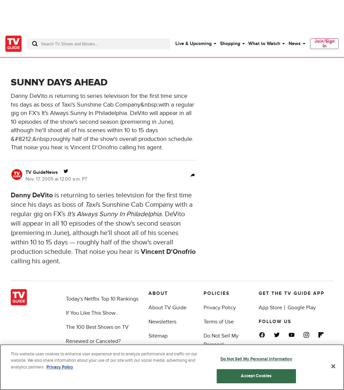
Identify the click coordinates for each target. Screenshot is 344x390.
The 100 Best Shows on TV (97, 327)
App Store (270, 307)
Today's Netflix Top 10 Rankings (102, 299)
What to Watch (264, 43)
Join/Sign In (324, 43)
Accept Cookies (256, 376)
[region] (172, 367)
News (295, 43)
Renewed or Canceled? (93, 341)
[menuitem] (195, 43)
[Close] (333, 366)
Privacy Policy (220, 307)
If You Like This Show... (92, 313)
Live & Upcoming (193, 43)
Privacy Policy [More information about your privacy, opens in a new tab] (59, 367)
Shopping (230, 43)
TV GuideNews (42, 172)
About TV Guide (167, 307)
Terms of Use (219, 321)
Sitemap (158, 336)
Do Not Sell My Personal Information (256, 359)
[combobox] (98, 43)
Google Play (302, 307)
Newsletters (162, 321)
